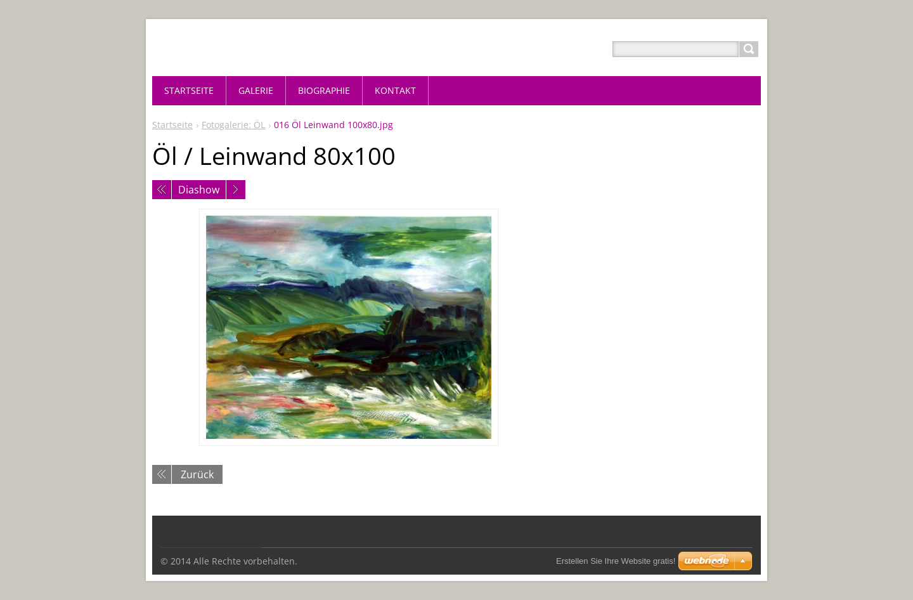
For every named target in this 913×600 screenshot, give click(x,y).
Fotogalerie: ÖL (233, 125)
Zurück (197, 474)
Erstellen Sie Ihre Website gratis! (615, 561)
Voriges (161, 189)
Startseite (172, 125)
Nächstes (235, 189)
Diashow (198, 190)
